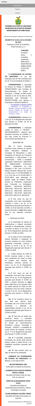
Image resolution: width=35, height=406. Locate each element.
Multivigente (17, 5)
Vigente (17, 9)
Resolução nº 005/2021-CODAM (22, 104)
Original (17, 13)
